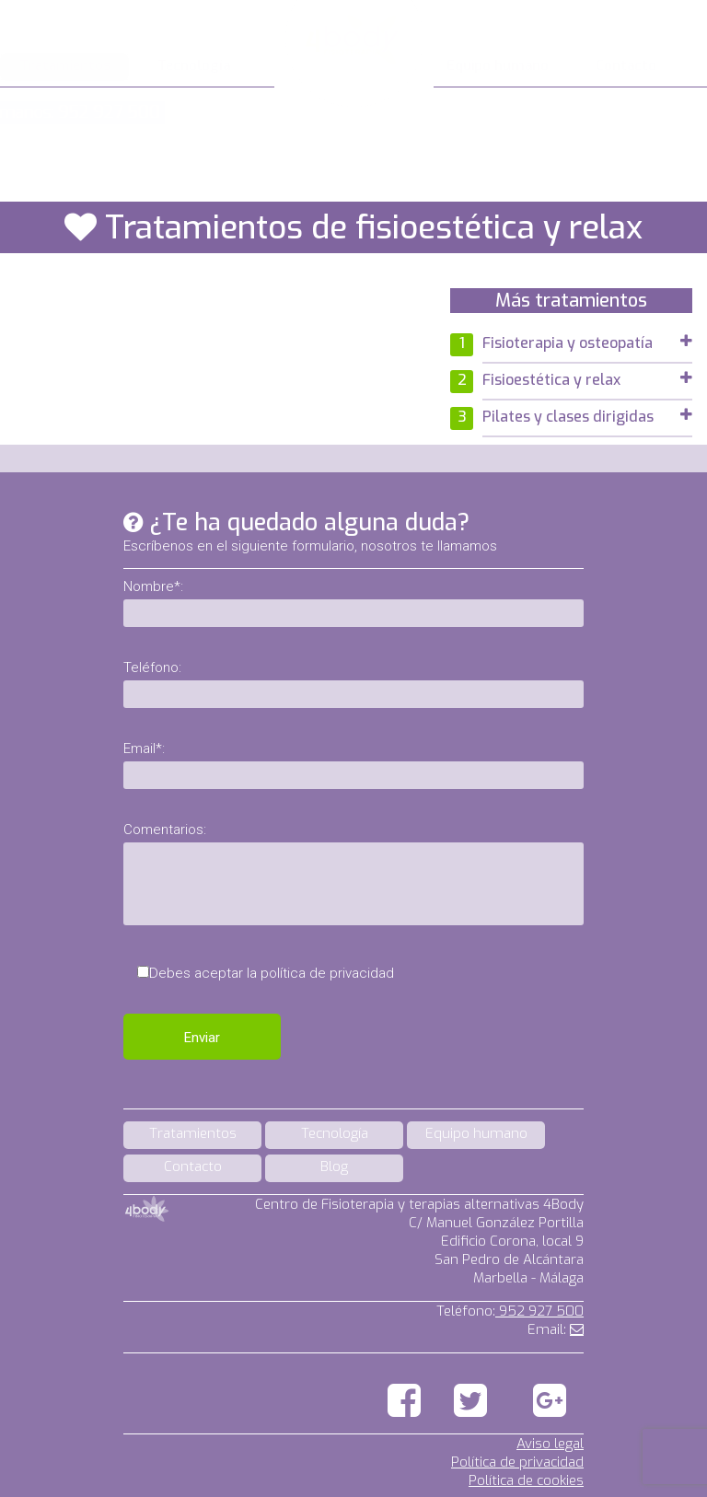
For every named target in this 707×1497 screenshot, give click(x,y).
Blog (334, 1166)
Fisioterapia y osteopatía (587, 343)
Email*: (144, 748)
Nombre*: (153, 586)
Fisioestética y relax (587, 379)
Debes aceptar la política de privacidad (271, 973)
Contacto (626, 65)
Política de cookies (526, 1480)
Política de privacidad (517, 1462)
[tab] (587, 345)
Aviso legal (550, 1443)
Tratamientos (64, 65)
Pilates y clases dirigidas (587, 416)
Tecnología (193, 65)
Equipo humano (497, 65)
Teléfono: (152, 667)
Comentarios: (164, 829)
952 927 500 (539, 1311)
